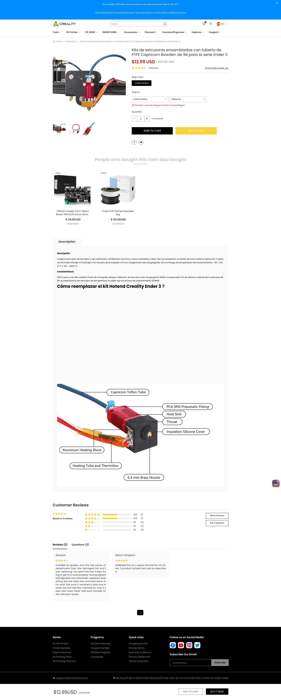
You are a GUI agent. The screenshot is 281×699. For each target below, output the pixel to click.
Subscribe (220, 662)
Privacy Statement (139, 656)
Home (59, 41)
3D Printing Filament (64, 661)
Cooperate (97, 656)
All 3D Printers (60, 643)
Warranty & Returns (140, 652)
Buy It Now (196, 131)
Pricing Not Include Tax (216, 68)
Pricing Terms (137, 648)
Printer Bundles (61, 648)
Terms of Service (138, 661)
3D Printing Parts (62, 656)
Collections (71, 41)
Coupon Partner (100, 648)
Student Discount (101, 643)
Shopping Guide (138, 643)
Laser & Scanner (62, 652)
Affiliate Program (100, 652)
